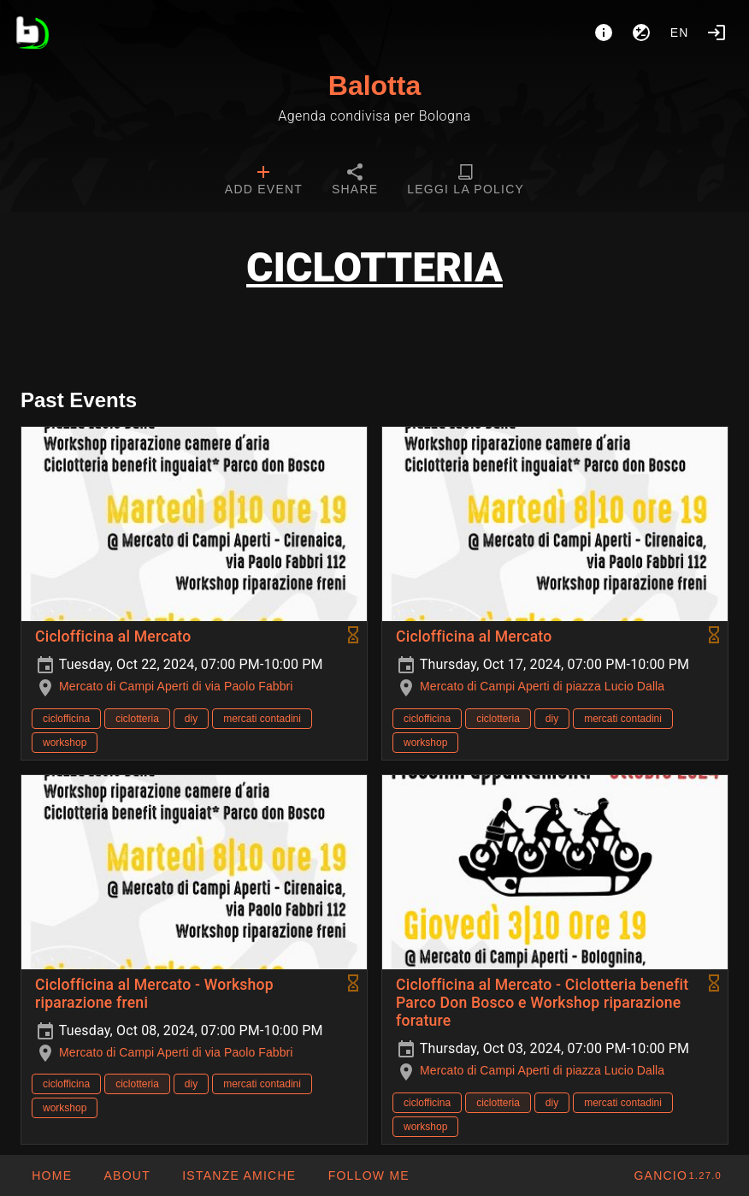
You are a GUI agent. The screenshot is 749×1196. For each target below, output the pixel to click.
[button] (239, 1175)
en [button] (679, 32)
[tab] (263, 181)
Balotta (374, 85)
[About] (603, 32)
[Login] (716, 32)
